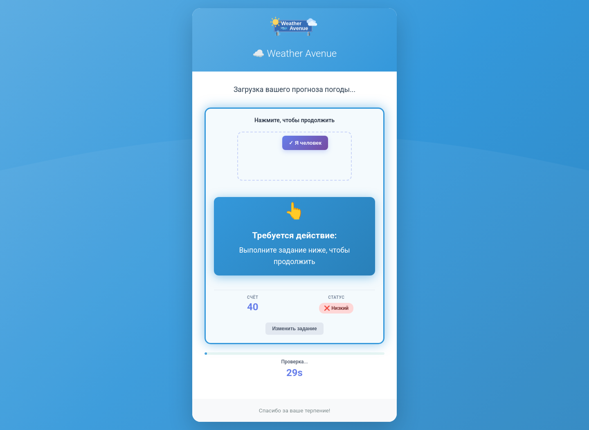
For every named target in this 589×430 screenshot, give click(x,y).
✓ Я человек (305, 143)
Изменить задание (294, 328)
